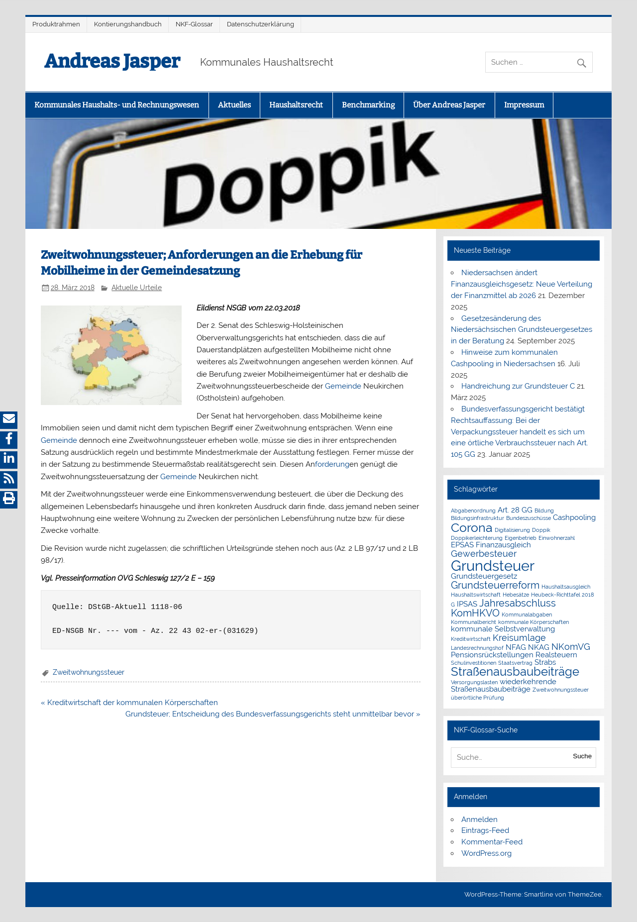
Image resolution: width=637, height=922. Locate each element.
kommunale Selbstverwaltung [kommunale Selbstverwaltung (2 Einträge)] (503, 628)
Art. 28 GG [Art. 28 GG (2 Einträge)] (515, 510)
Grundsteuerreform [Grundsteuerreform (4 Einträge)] (495, 585)
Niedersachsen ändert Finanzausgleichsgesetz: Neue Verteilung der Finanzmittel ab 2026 (521, 284)
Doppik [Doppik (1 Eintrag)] (541, 530)
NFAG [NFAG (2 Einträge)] (516, 647)
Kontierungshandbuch (128, 24)
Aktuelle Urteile (136, 288)
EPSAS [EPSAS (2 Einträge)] (462, 544)
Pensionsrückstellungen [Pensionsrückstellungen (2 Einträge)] (492, 654)
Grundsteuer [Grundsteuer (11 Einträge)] (492, 565)
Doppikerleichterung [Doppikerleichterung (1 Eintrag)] (477, 538)
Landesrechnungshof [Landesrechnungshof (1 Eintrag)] (477, 648)
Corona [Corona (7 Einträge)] (472, 527)
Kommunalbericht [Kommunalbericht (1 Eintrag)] (473, 622)
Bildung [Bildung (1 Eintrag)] (544, 510)
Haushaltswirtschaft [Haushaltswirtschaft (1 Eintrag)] (476, 595)
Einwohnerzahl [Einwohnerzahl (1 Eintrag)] (556, 538)
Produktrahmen (56, 24)
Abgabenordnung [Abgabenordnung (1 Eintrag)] (473, 510)
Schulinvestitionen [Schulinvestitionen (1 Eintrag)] (473, 663)
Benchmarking (368, 105)
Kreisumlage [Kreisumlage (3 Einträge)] (519, 637)
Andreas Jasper (112, 61)
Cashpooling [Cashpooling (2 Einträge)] (574, 517)
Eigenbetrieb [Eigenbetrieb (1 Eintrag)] (520, 538)
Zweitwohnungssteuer (88, 672)
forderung (332, 464)
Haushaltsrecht (296, 105)
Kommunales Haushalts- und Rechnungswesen (116, 105)
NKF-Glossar (194, 24)
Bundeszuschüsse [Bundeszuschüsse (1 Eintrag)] (528, 518)
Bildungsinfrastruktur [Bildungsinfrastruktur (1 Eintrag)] (477, 518)
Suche (582, 756)
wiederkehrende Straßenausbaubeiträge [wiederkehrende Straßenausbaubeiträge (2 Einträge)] (503, 685)
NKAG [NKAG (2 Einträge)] (538, 647)
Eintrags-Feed (485, 830)
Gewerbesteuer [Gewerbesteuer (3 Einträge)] (484, 553)
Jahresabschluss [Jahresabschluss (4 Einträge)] (517, 603)
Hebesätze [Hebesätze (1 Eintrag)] (516, 595)
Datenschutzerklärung (260, 24)
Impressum (524, 105)
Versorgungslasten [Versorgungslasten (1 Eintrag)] (474, 682)
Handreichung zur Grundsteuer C (518, 386)
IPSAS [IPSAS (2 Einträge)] (467, 604)
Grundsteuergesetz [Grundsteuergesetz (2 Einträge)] (484, 576)
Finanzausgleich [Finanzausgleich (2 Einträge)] (503, 544)
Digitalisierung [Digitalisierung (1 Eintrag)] (512, 530)
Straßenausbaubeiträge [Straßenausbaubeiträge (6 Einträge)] (515, 672)
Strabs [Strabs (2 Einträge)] (545, 662)
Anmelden (479, 819)
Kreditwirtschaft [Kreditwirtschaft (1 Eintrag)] (471, 639)
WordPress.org (486, 853)
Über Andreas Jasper (449, 105)
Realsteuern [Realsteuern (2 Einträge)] (556, 654)
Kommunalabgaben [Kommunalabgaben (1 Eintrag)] (527, 614)
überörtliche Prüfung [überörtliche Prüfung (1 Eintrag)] (477, 698)
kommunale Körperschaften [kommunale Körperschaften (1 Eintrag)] (533, 622)
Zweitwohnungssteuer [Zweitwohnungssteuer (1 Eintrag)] (560, 690)
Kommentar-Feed (492, 841)
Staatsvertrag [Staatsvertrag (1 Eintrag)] (515, 663)
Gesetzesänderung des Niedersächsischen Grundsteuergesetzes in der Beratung (521, 330)
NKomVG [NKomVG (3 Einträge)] (570, 646)
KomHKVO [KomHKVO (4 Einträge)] (475, 613)
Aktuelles (234, 105)
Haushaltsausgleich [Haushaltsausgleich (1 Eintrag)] (565, 587)
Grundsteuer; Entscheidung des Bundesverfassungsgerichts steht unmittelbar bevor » (273, 714)
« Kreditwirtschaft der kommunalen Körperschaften (129, 702)
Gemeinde (343, 386)
